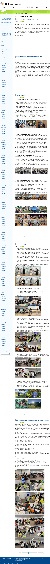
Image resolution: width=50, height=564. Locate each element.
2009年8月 (3, 326)
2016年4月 (3, 217)
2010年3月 (3, 317)
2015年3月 (3, 238)
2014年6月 (3, 255)
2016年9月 (3, 208)
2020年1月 (3, 142)
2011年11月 (4, 298)
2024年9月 (3, 88)
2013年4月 (3, 281)
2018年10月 (4, 165)
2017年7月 (3, 193)
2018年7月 (3, 170)
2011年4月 (3, 305)
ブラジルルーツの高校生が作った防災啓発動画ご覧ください (27, 19)
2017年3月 (3, 198)
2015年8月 (3, 230)
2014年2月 (3, 262)
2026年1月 (3, 61)
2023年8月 (3, 110)
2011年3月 (3, 307)
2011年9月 (3, 302)
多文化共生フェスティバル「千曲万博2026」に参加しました (6, 30)
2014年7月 (3, 253)
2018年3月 (3, 178)
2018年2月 (3, 180)
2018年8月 (3, 168)
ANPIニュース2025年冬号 (21, 95)
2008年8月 (3, 345)
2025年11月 (4, 65)
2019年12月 (4, 144)
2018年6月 (3, 172)
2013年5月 (3, 279)
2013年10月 (4, 270)
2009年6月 (3, 330)
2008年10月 (4, 341)
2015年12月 (4, 223)
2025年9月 (3, 69)
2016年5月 (3, 215)
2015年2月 (3, 240)
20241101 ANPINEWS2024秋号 (20, 414)
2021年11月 (4, 127)
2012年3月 (3, 294)
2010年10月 (4, 309)
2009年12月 (4, 320)
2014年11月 (4, 245)
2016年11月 (4, 204)
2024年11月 (4, 84)
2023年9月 (3, 108)
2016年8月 (3, 210)
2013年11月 (4, 268)
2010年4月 (3, 315)
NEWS (3, 47)
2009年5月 (3, 332)
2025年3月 (3, 78)
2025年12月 (4, 63)
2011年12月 (4, 296)
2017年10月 (4, 187)
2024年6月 (3, 93)
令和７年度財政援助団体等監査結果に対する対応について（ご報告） (6, 24)
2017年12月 (4, 183)
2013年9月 (3, 272)
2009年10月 (4, 322)
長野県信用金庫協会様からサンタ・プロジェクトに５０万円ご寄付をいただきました (6, 35)
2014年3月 (3, 260)
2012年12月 (4, 285)
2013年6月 (3, 277)
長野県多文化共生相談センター (21, 7)
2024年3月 (3, 97)
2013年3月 (3, 283)
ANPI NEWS (4, 43)
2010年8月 (3, 311)
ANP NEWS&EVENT (19, 13)
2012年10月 (4, 287)
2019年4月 (3, 157)
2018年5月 (3, 174)
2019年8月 (3, 150)
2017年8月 (3, 191)
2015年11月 (4, 225)
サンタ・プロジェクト (29, 7)
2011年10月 (4, 300)
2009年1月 (3, 337)
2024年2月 (3, 99)
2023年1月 (3, 114)
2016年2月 (3, 221)
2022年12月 (4, 116)
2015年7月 (3, 232)
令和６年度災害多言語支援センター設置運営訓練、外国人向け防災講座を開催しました (32, 420)
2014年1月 (3, 264)
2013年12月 (4, 266)
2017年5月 (3, 195)
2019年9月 (3, 148)
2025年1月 (3, 80)
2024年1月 (3, 101)
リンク (46, 7)
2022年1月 (3, 123)
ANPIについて (12, 7)
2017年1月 (3, 202)
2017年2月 (3, 200)
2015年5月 (3, 234)
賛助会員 (37, 7)
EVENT (3, 45)
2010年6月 (3, 313)
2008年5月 (3, 347)
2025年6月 (3, 73)
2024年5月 (3, 95)
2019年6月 (3, 153)
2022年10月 (4, 118)
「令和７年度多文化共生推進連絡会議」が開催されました (6, 19)
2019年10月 (4, 146)
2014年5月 (3, 257)
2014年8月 (3, 251)
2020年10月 (4, 135)
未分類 (3, 51)
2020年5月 (3, 138)
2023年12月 (4, 103)
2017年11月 (4, 185)
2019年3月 (3, 159)
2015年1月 (3, 242)
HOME (4, 7)
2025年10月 (4, 67)
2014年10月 (4, 247)
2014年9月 (3, 249)
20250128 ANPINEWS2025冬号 (20, 236)
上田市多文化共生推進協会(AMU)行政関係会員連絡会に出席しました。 (29, 56)
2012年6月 (3, 290)
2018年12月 (4, 163)
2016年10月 (4, 206)
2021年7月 (3, 131)
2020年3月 (3, 140)
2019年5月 (3, 155)
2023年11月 (4, 105)
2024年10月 (4, 86)
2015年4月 (3, 236)
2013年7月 (3, 275)
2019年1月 (3, 161)
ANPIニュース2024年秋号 (21, 244)
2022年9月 (3, 120)
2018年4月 (3, 176)
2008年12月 (4, 339)
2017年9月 (3, 189)
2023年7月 (3, 112)
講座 (2, 53)
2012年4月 (3, 292)
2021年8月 (3, 129)
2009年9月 (3, 324)
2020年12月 (4, 133)
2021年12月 (4, 125)
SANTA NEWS (4, 49)
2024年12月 (4, 82)
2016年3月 (3, 219)
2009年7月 (3, 328)
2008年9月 (3, 343)
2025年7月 (3, 71)
